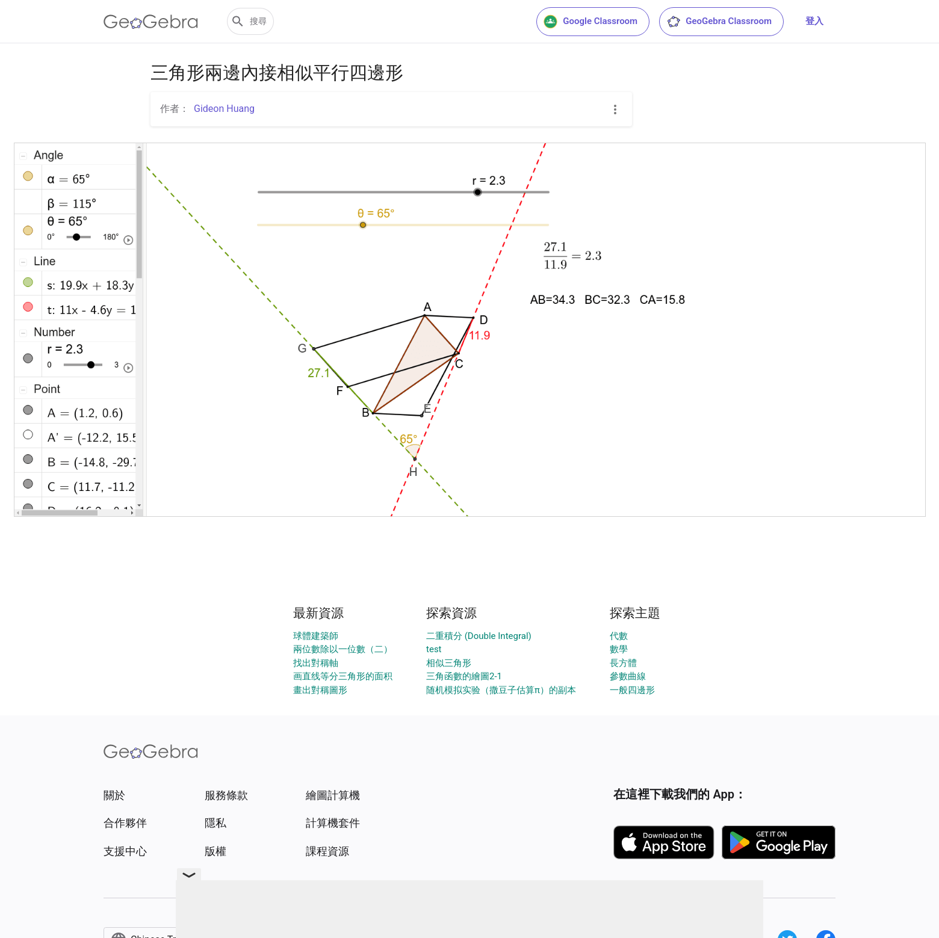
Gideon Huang (224, 108)
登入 (814, 21)
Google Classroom (590, 21)
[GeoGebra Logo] (151, 21)
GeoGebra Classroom (719, 21)
